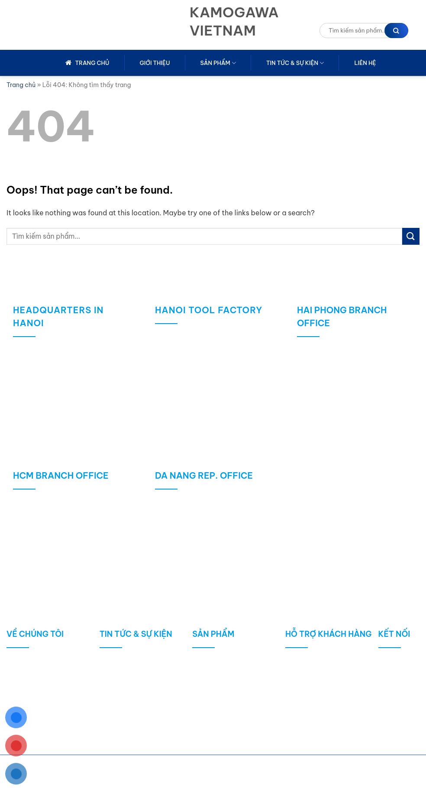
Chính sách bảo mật (323, 713)
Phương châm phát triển (50, 687)
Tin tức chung (127, 661)
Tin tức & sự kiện (295, 63)
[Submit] (411, 236)
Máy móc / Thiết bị (228, 700)
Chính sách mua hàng (325, 661)
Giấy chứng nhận (39, 713)
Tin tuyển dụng (129, 726)
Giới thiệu (155, 62)
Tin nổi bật (122, 713)
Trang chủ (21, 85)
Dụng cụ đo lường (225, 687)
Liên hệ (365, 62)
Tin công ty (123, 674)
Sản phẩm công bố (135, 700)
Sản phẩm (218, 63)
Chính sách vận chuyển (327, 674)
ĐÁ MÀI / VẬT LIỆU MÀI (234, 674)
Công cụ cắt (217, 661)
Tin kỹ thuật (124, 687)
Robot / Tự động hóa (230, 713)
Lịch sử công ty (37, 674)
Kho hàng (27, 700)
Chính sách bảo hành (324, 687)
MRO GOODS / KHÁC (231, 726)
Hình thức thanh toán (324, 700)
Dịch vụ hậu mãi (316, 726)
